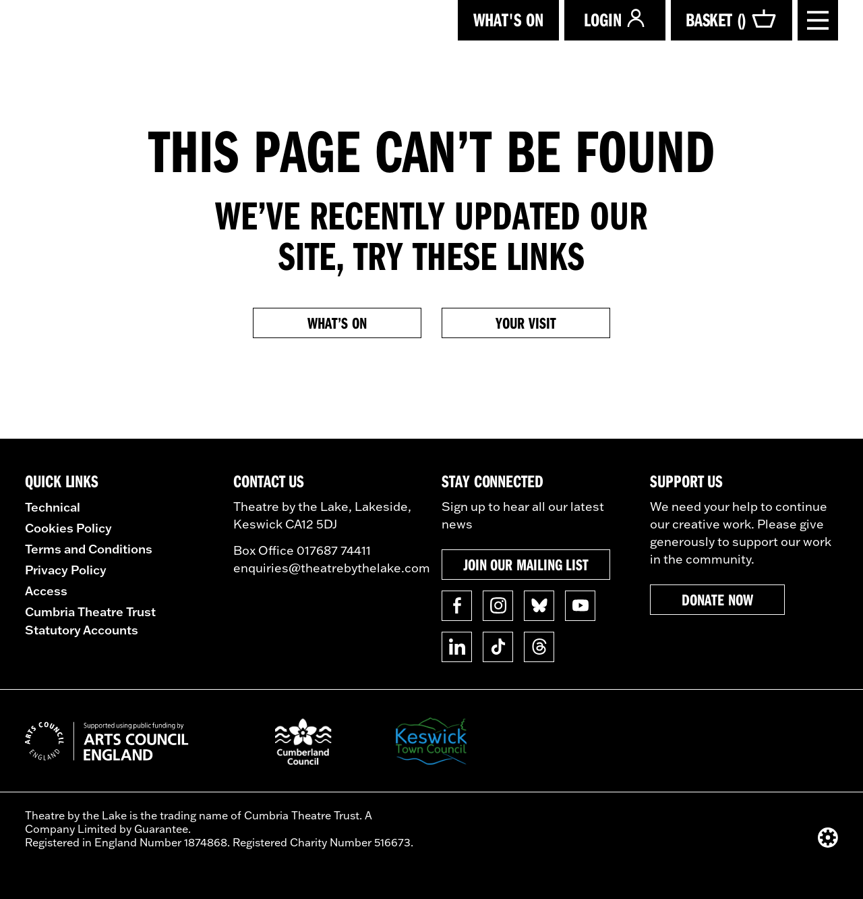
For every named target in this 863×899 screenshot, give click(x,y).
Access (46, 590)
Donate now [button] (717, 599)
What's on (508, 19)
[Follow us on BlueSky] (539, 606)
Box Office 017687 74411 (302, 550)
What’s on (336, 322)
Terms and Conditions (88, 549)
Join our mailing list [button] (526, 564)
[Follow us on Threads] (539, 647)
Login (615, 19)
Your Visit (526, 322)
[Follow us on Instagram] (498, 606)
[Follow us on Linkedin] (457, 647)
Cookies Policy (68, 528)
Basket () (731, 19)
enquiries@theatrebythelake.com (331, 568)
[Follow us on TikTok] (498, 647)
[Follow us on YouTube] (580, 606)
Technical (52, 507)
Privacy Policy (66, 570)
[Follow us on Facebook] (457, 606)
